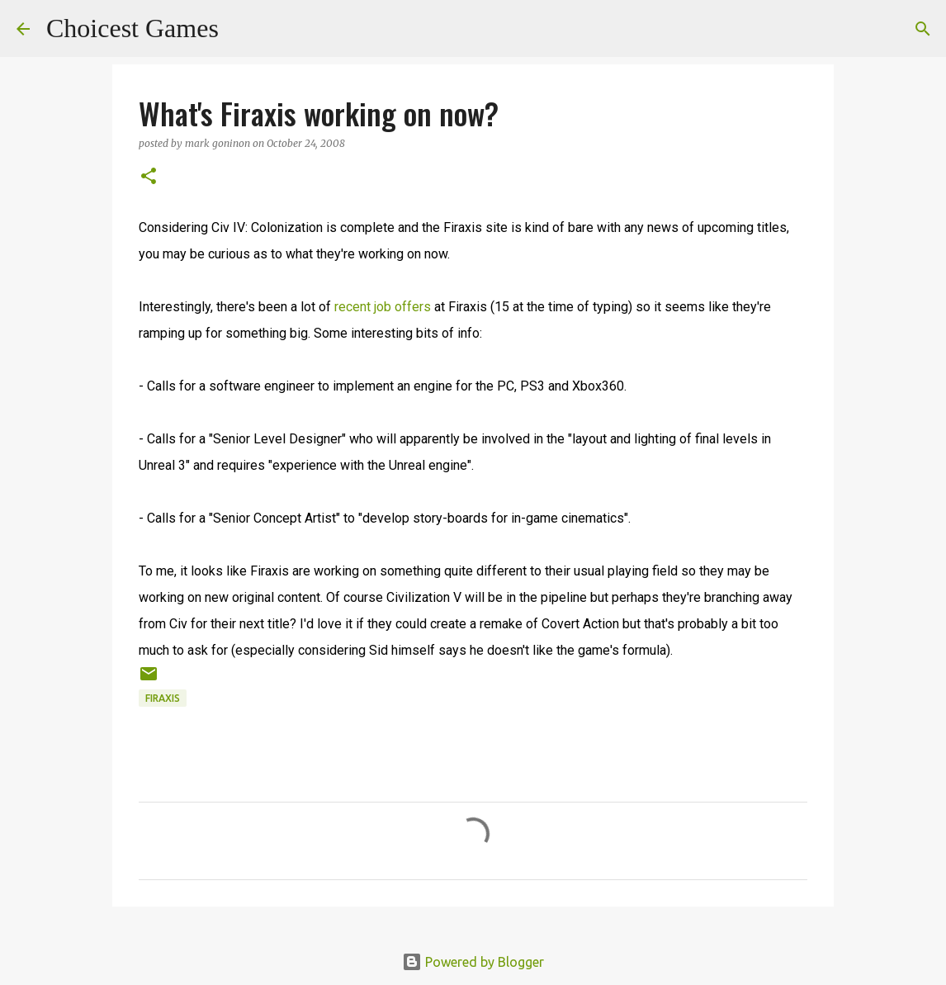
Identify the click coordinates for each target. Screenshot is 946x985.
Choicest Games (132, 28)
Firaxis (162, 698)
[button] (148, 177)
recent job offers (382, 307)
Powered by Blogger (473, 961)
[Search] (242, 29)
